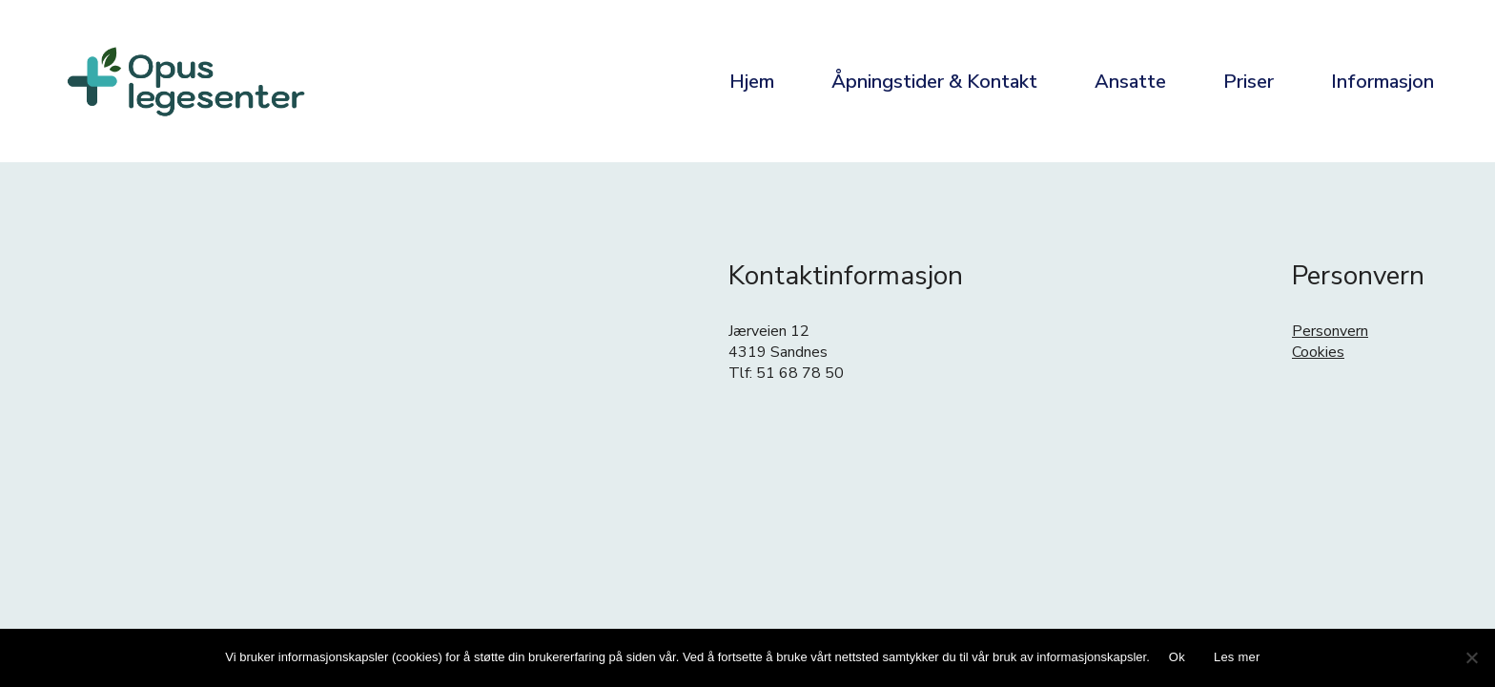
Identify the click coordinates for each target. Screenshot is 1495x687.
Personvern (1330, 331)
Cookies (1318, 352)
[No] (1471, 657)
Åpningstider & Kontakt (934, 81)
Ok (1177, 657)
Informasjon (1382, 81)
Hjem (751, 81)
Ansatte (1130, 81)
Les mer (1237, 657)
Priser (1248, 81)
